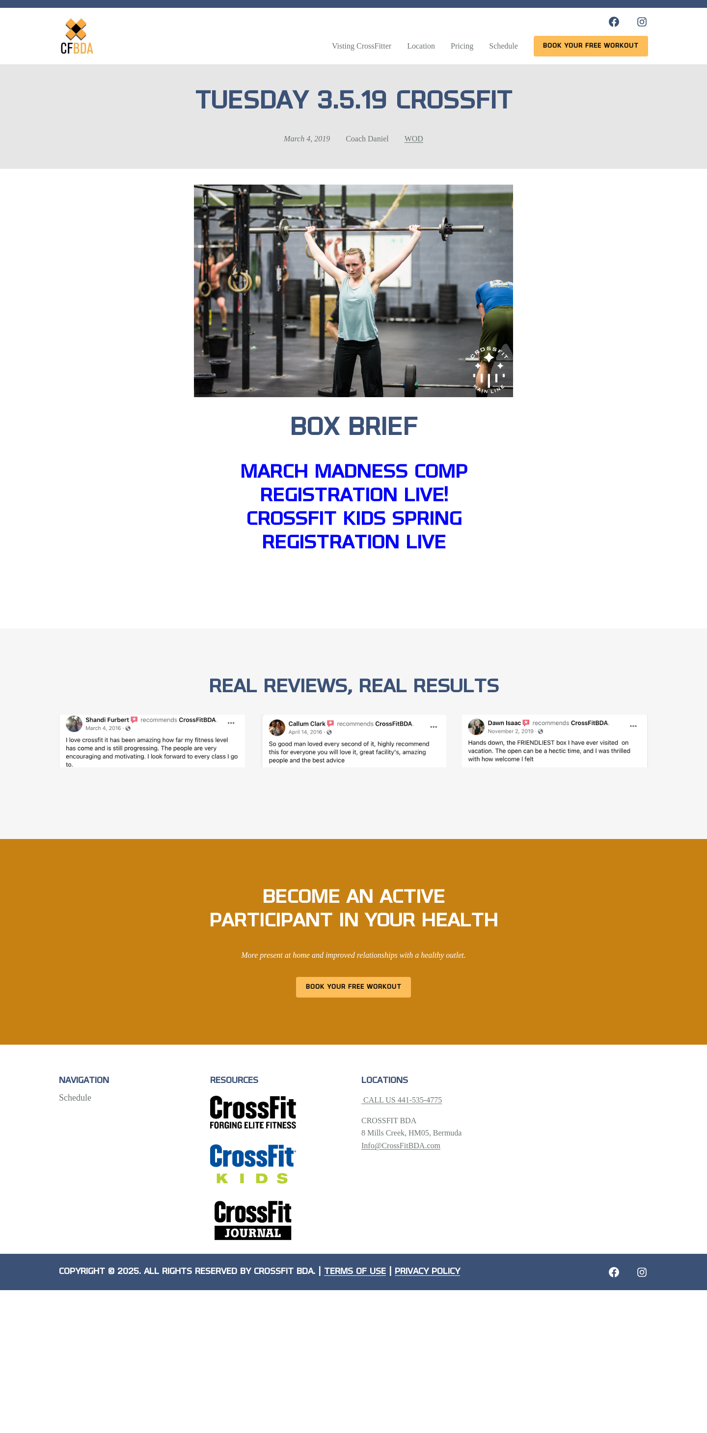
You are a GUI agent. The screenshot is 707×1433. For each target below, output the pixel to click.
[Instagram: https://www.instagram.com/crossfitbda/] (642, 22)
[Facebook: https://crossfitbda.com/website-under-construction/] (614, 1272)
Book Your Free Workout (354, 987)
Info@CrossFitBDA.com (400, 1145)
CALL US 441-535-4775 (401, 1100)
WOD (414, 139)
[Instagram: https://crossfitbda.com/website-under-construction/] (642, 1272)
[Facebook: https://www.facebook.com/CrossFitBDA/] (614, 22)
